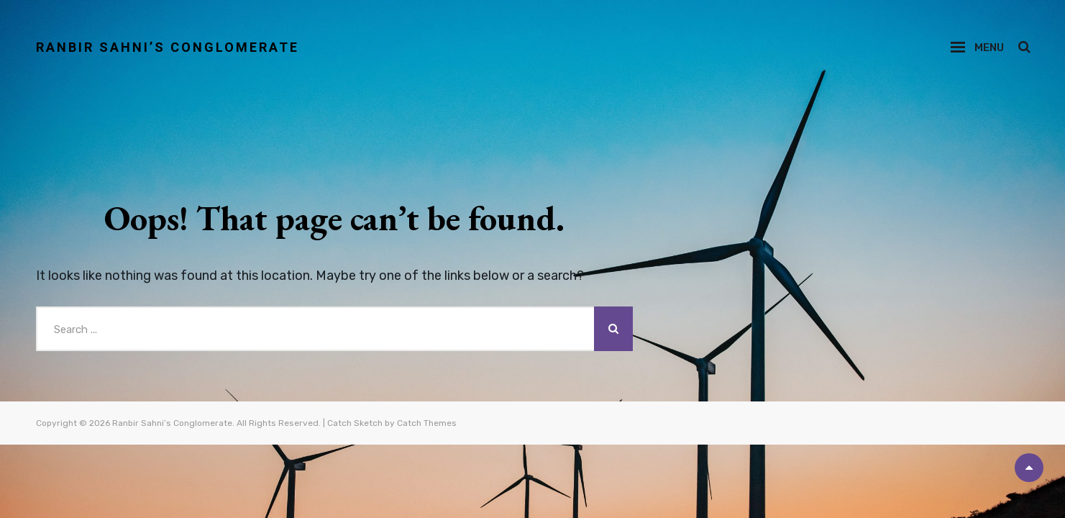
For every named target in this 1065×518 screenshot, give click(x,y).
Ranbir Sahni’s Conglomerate (167, 47)
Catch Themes (427, 423)
